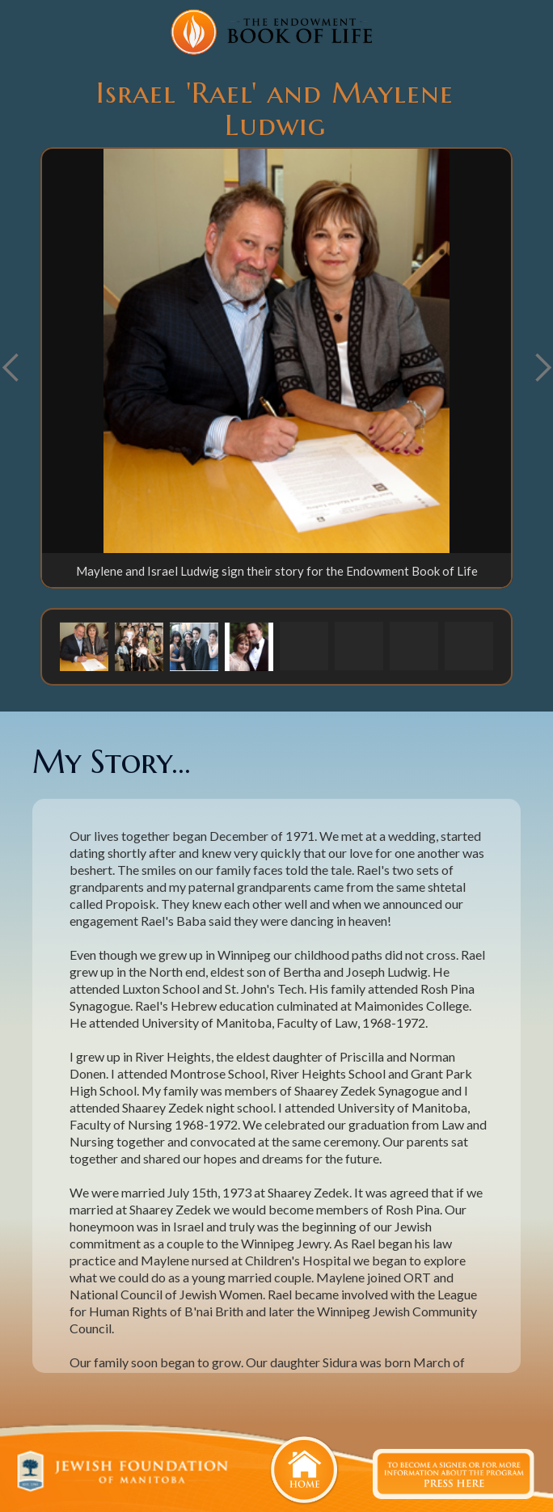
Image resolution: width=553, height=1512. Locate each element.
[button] (84, 646)
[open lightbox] (276, 351)
